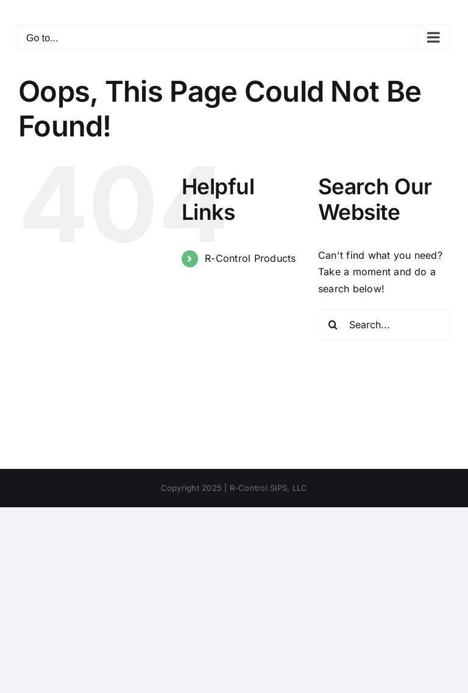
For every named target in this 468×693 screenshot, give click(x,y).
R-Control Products (250, 258)
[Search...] (384, 324)
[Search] (333, 324)
